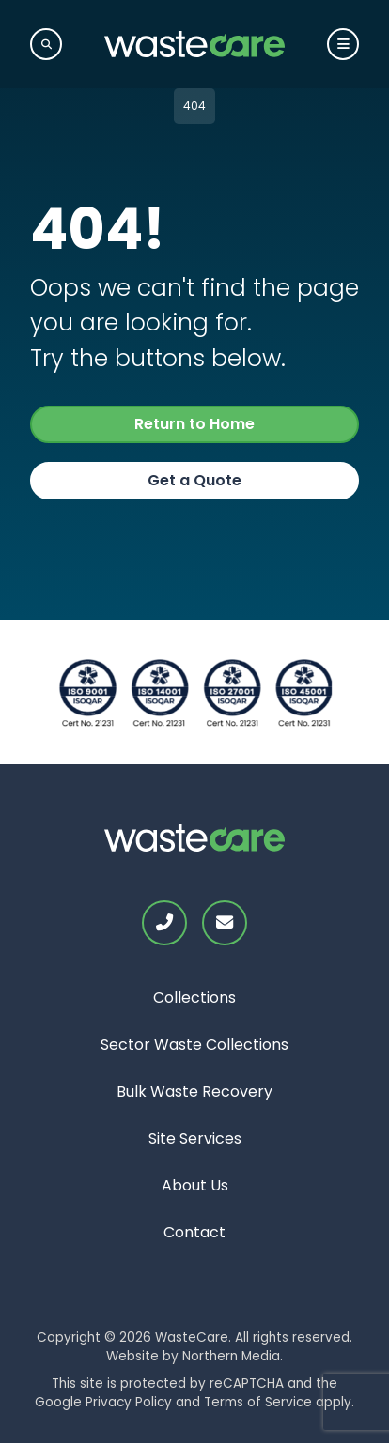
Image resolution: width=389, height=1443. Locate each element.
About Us (195, 1185)
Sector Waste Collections (194, 1044)
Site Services (194, 1138)
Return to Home (194, 424)
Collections (194, 997)
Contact (194, 1232)
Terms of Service (258, 1402)
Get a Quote (194, 480)
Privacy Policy (129, 1402)
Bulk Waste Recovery (194, 1091)
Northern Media (231, 1356)
